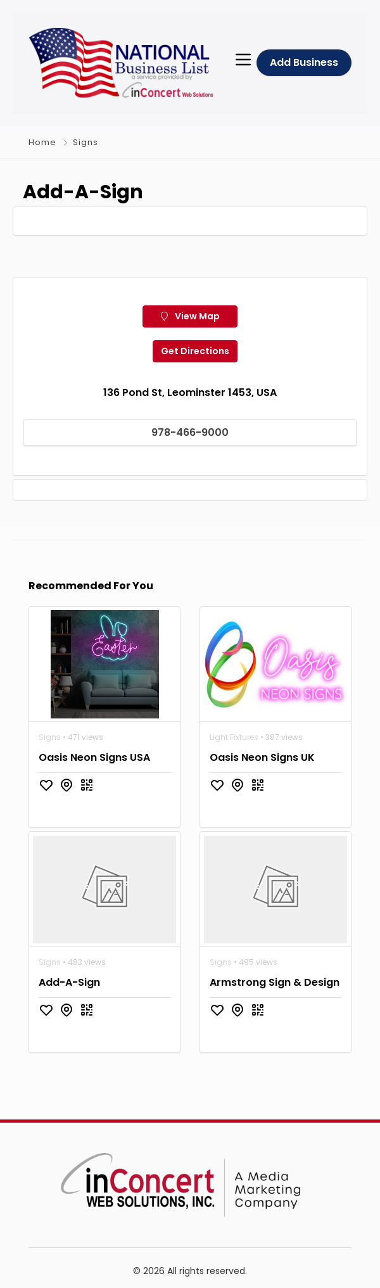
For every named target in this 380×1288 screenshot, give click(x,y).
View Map (190, 316)
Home (42, 142)
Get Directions (195, 351)
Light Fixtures (234, 737)
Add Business (304, 62)
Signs (85, 142)
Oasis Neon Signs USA (94, 757)
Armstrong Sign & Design (274, 982)
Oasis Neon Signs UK (262, 757)
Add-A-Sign (69, 982)
